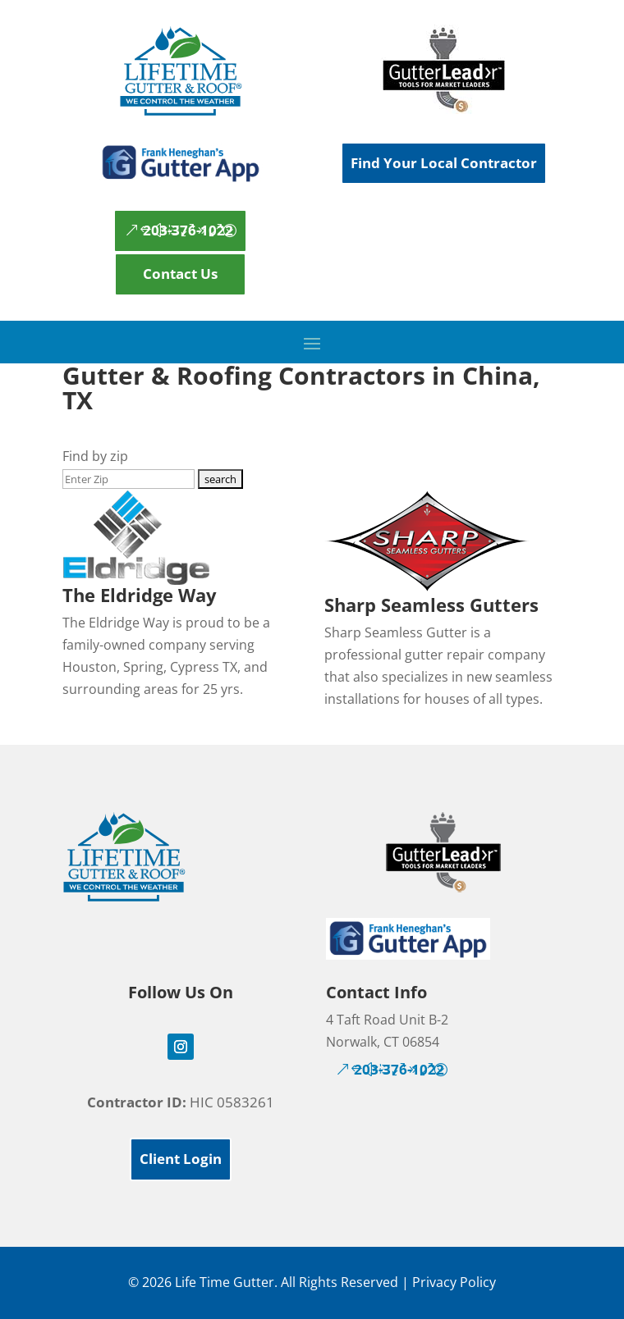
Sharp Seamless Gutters (431, 604)
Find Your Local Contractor (444, 162)
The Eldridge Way (139, 594)
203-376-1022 (188, 230)
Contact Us (180, 273)
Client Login (181, 1158)
